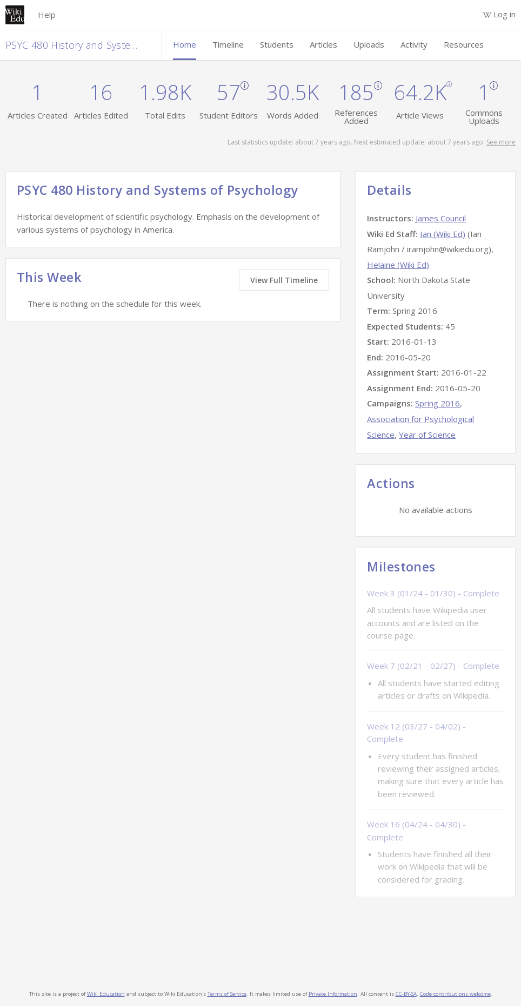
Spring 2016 (437, 403)
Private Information (333, 993)
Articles (323, 44)
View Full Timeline (284, 280)
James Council (441, 218)
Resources (464, 44)
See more (501, 142)
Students (276, 44)
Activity (414, 44)
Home (184, 44)
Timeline (228, 44)
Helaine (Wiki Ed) (398, 264)
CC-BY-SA (406, 993)
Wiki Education (106, 993)
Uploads (368, 44)
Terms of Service (227, 993)
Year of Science (427, 434)
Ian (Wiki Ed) (442, 233)
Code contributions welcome (455, 993)
